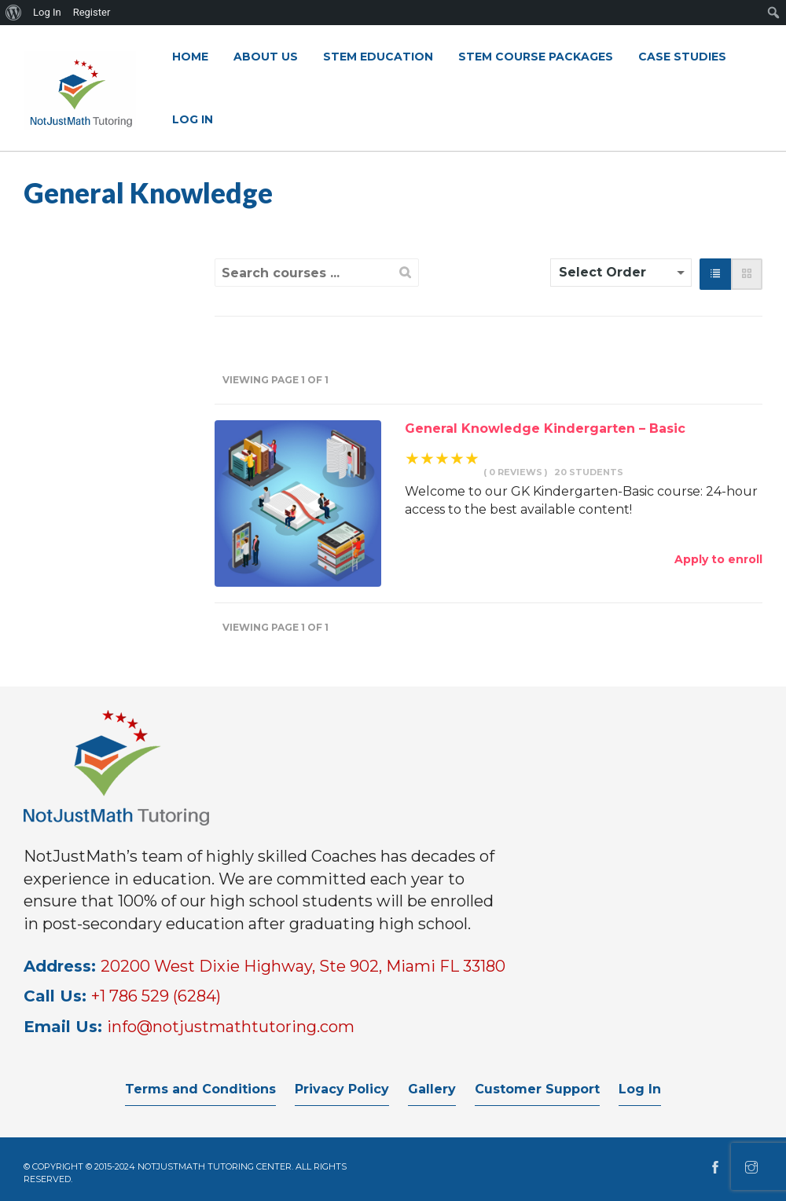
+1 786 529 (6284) (156, 996)
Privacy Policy (342, 1089)
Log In (640, 1089)
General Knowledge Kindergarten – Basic (545, 428)
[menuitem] (14, 12)
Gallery (432, 1089)
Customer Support (537, 1089)
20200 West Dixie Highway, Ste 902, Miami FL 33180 (303, 966)
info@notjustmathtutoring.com (230, 1026)
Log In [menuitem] (47, 12)
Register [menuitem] (92, 12)
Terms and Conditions (200, 1089)
